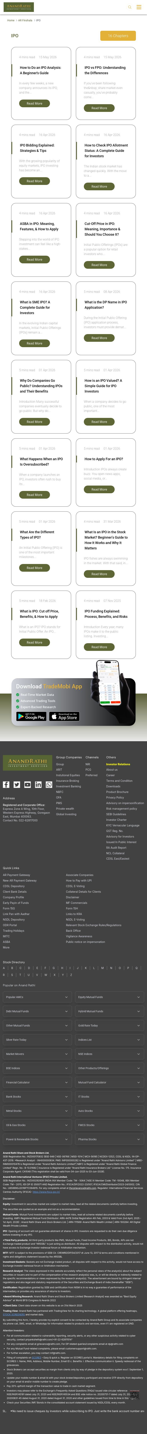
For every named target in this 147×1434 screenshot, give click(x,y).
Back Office (73, 930)
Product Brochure (117, 792)
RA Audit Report (116, 847)
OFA (58, 797)
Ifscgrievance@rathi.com (82, 1188)
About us (112, 769)
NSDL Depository (14, 919)
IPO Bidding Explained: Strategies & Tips (37, 148)
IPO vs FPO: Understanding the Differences (105, 70)
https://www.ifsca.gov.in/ (46, 1191)
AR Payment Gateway (16, 875)
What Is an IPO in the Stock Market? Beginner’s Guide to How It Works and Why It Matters (106, 540)
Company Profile (13, 897)
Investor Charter (116, 819)
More (6, 947)
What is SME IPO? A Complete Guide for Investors (35, 307)
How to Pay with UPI (79, 880)
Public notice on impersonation (85, 941)
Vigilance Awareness (79, 936)
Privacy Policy (115, 797)
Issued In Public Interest (121, 842)
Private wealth (65, 808)
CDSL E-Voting (75, 886)
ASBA (6, 941)
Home (10, 20)
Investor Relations (118, 764)
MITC (6, 936)
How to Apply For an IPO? (104, 459)
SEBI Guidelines (116, 814)
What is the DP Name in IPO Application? (106, 304)
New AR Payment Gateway (20, 880)
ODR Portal (10, 925)
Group (60, 764)
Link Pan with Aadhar (16, 914)
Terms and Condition (119, 780)
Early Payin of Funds (16, 902)
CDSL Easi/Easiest (117, 858)
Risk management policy (121, 808)
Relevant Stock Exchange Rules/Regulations (93, 925)
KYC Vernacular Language (123, 825)
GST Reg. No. (114, 831)
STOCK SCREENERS (14, 1314)
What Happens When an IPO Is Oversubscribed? (41, 461)
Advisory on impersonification (125, 803)
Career (110, 775)
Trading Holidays (13, 930)
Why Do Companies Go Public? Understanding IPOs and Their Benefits (41, 385)
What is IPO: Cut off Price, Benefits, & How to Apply (39, 614)
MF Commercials (76, 902)
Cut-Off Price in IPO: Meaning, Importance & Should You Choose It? (102, 229)
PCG (88, 769)
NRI (88, 764)
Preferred (91, 775)
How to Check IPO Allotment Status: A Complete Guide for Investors (106, 150)
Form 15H (72, 908)
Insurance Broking (67, 780)
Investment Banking (68, 786)
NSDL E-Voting (75, 919)
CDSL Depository (13, 886)
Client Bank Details (15, 891)
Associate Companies (79, 875)
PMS (59, 803)
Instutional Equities (68, 775)
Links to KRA (74, 914)
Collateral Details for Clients (83, 891)
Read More (34, 103)
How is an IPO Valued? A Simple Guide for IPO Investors (103, 385)
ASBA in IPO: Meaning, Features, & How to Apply (39, 226)
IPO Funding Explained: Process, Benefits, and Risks (106, 614)
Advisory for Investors (120, 836)
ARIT (59, 769)
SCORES (36, 1357)
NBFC (59, 792)
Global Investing (66, 814)
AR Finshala (25, 20)
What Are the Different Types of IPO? (37, 534)
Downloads (113, 786)
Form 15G (9, 908)
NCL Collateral (115, 853)
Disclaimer (72, 897)
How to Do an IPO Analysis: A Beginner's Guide (40, 70)
